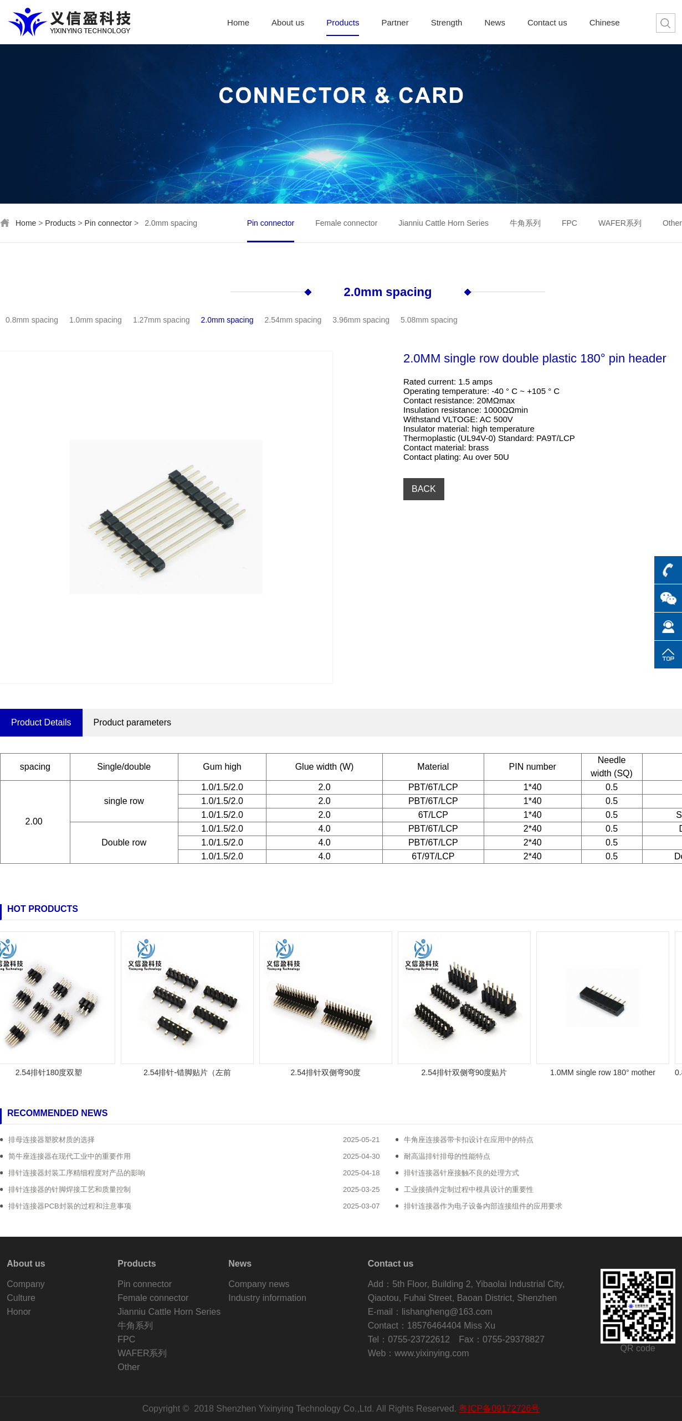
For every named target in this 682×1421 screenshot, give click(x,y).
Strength (447, 22)
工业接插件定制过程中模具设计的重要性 (469, 1189)
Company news (258, 1284)
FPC (569, 223)
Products (342, 22)
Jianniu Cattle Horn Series (443, 223)
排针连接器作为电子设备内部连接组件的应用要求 (483, 1206)
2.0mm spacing (388, 292)
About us (287, 22)
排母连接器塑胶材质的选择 (51, 1139)
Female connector (346, 223)
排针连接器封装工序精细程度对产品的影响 (76, 1173)
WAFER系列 (620, 223)
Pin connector (108, 223)
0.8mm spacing (32, 319)
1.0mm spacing (95, 319)
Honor (19, 1311)
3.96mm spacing (360, 319)
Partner (394, 22)
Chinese (604, 22)
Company (25, 1284)
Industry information (267, 1298)
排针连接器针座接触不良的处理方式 (461, 1173)
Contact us (547, 22)
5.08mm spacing (429, 319)
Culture (21, 1298)
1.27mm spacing (161, 319)
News (494, 22)
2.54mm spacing (293, 319)
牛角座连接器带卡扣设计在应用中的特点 (469, 1139)
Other (672, 223)
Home (238, 22)
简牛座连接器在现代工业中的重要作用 (69, 1156)
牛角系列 (525, 223)
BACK (424, 489)
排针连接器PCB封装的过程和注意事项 (69, 1206)
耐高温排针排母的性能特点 (447, 1156)
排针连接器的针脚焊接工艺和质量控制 (69, 1189)
